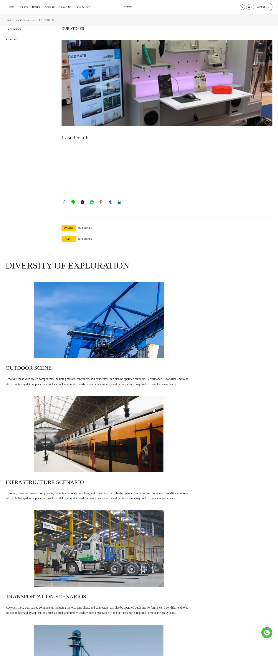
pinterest (101, 202)
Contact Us (65, 7)
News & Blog (82, 7)
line (73, 202)
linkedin (120, 202)
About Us (50, 7)
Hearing (36, 7)
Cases (18, 20)
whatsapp (92, 202)
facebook (64, 202)
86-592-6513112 (91, 622)
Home (11, 7)
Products (23, 7)
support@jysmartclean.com (96, 612)
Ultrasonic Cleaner (15, 601)
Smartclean (29, 20)
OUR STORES (85, 228)
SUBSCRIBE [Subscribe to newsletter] (249, 557)
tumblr (110, 202)
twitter (83, 202)
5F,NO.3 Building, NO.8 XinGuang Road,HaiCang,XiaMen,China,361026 (103, 603)
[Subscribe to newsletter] (186, 621)
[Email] (192, 557)
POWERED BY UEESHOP (161, 649)
